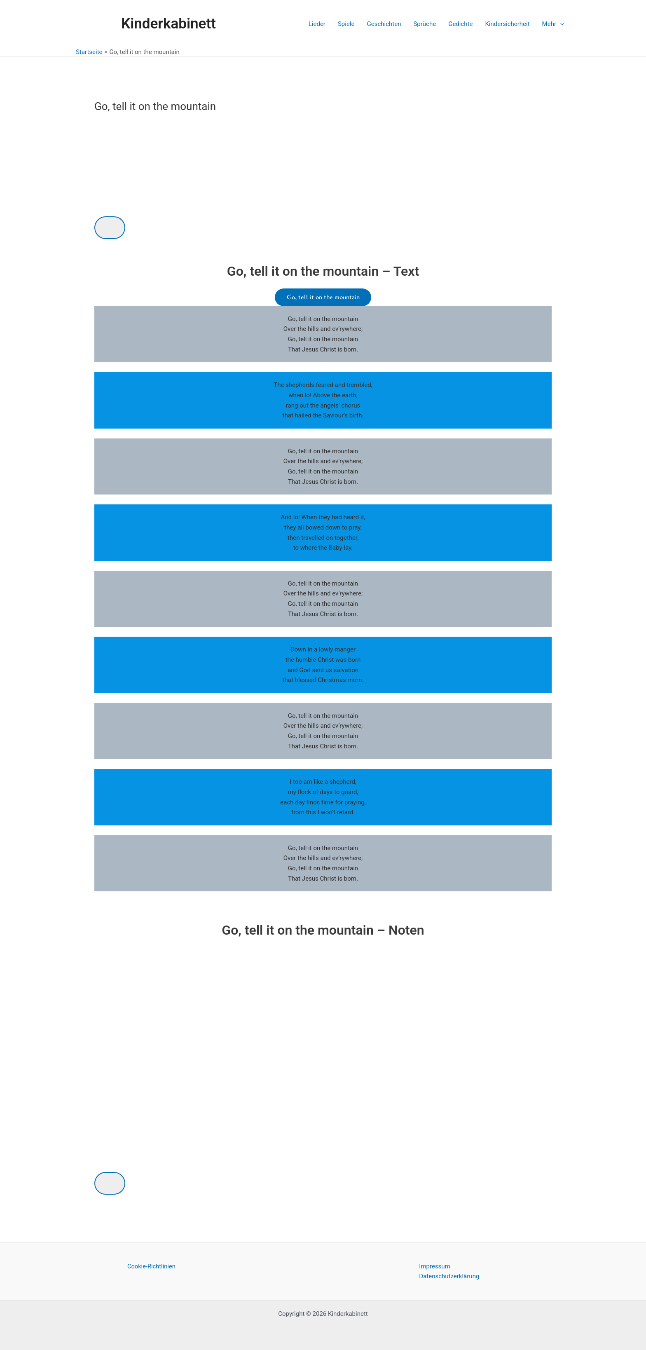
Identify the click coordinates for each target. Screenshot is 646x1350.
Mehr (553, 23)
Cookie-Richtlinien (151, 1266)
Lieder (317, 24)
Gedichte (460, 24)
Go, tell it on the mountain (323, 297)
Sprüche (424, 24)
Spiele (346, 24)
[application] (560, 23)
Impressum (434, 1266)
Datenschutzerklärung (449, 1276)
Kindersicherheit (507, 24)
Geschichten (384, 24)
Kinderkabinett (168, 23)
